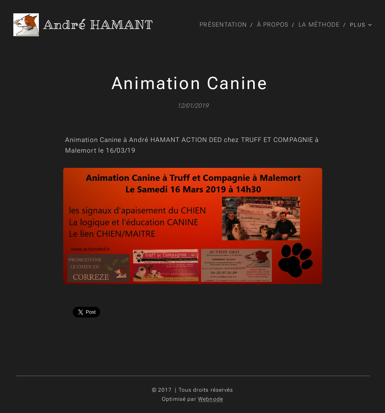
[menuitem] (224, 24)
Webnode (210, 399)
